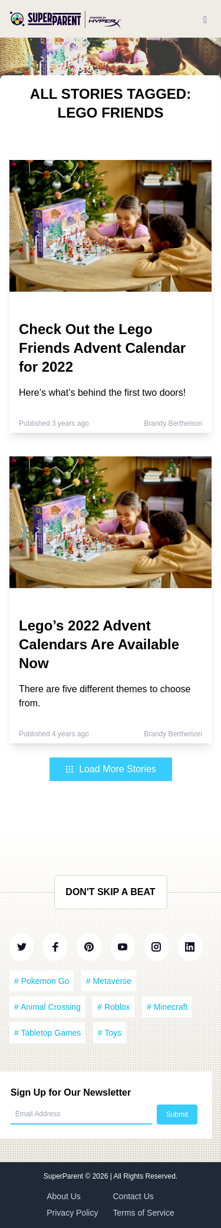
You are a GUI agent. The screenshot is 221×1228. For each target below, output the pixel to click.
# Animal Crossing (47, 1007)
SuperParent (64, 1176)
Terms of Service (143, 1212)
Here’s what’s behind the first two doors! (102, 393)
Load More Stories (110, 769)
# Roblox (113, 1007)
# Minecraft (167, 1007)
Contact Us (133, 1196)
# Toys (109, 1032)
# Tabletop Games (47, 1032)
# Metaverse (108, 981)
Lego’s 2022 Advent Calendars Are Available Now (99, 644)
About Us (64, 1196)
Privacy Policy (72, 1212)
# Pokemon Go (41, 981)
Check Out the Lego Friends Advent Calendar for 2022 (102, 348)
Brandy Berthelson (173, 423)
